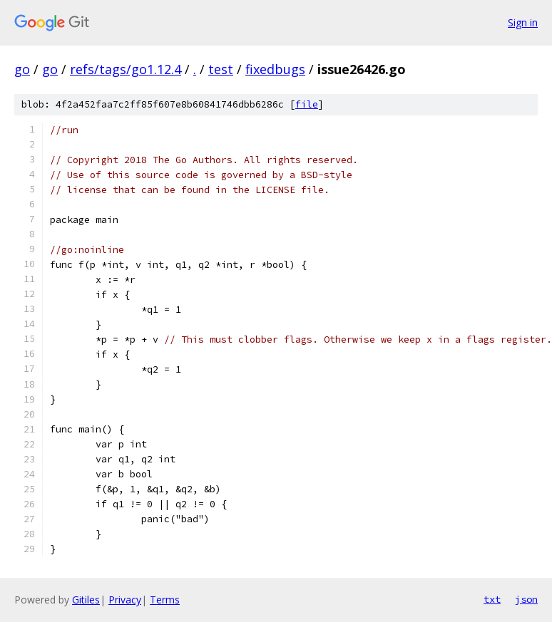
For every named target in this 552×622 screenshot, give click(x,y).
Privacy (124, 599)
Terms (165, 599)
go (22, 69)
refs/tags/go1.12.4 (125, 69)
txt (492, 599)
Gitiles (86, 599)
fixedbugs (275, 69)
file (306, 104)
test (220, 69)
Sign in (523, 22)
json (526, 599)
